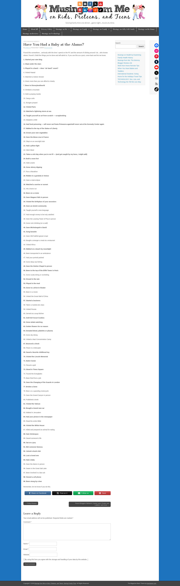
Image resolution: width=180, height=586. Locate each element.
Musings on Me (61, 29)
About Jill (34, 29)
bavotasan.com (151, 583)
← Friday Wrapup (31, 503)
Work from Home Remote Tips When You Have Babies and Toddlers (128, 68)
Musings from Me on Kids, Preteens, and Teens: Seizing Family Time (55, 583)
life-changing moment (31, 41)
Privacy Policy (46, 29)
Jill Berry (28, 47)
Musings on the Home (146, 29)
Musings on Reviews (30, 34)
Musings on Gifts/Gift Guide (124, 29)
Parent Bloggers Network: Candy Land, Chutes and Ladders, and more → (92, 504)
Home (25, 29)
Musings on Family (80, 29)
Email (25, 549)
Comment (27, 522)
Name (26, 544)
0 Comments (48, 47)
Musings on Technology (51, 34)
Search (117, 43)
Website (26, 555)
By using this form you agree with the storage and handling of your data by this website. (56, 559)
